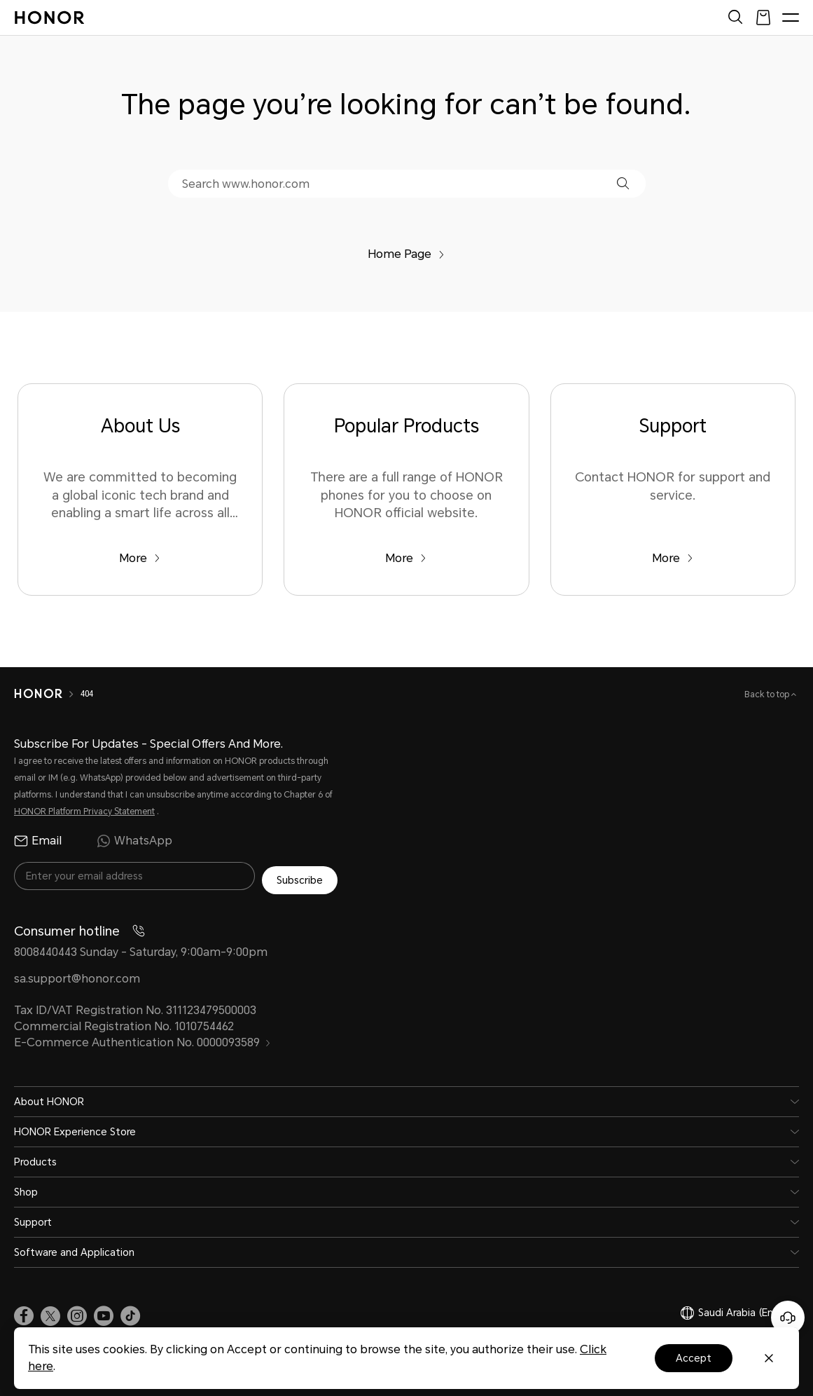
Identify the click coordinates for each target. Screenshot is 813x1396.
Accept (693, 1358)
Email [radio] (38, 841)
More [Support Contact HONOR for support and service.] (672, 558)
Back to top (767, 694)
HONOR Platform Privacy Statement (84, 811)
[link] (24, 1312)
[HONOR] (47, 693)
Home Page (406, 254)
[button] (623, 183)
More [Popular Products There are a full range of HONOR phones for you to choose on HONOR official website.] (405, 558)
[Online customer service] (788, 1317)
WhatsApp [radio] (134, 841)
